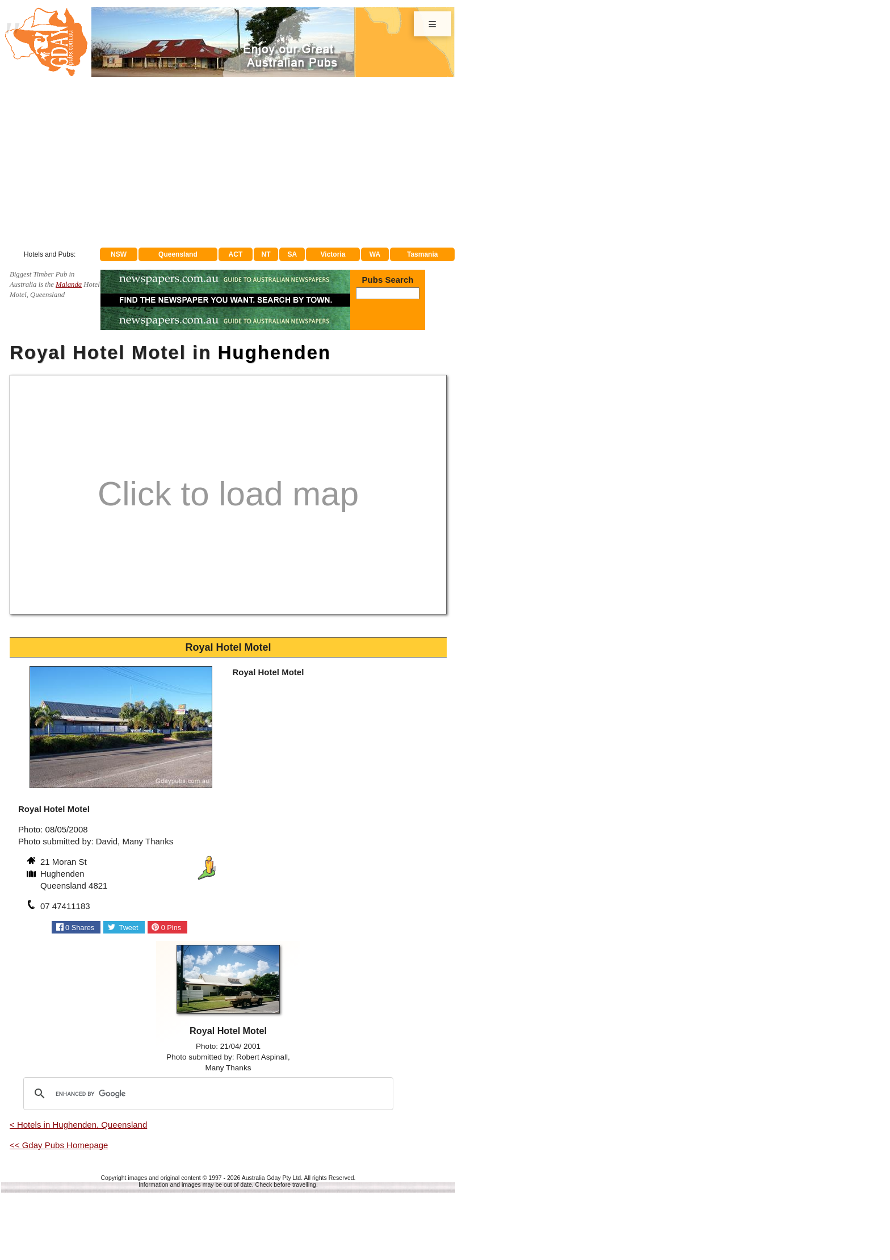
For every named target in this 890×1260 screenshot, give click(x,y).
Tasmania (422, 254)
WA (375, 254)
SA (292, 254)
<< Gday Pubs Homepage (59, 1145)
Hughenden (274, 352)
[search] (207, 1093)
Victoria (333, 254)
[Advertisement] (228, 162)
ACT (236, 254)
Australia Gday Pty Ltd (271, 1177)
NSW (119, 254)
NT (265, 254)
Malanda (69, 284)
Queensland (178, 254)
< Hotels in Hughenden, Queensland (78, 1124)
